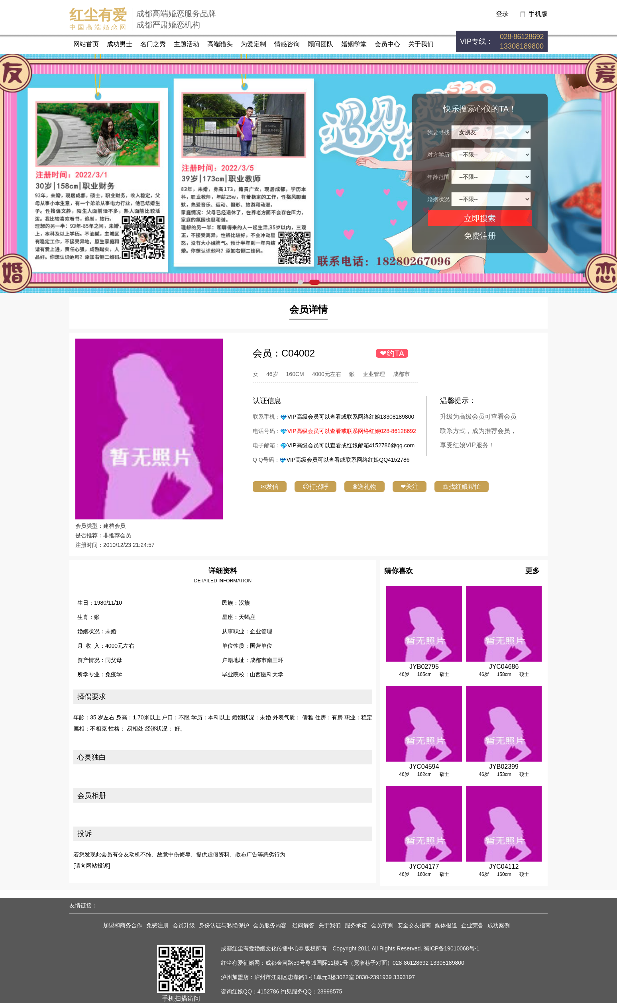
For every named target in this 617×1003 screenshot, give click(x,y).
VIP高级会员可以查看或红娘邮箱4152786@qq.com (351, 445)
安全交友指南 (414, 925)
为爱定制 (253, 44)
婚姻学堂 (354, 44)
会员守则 (382, 925)
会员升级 (184, 925)
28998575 (329, 991)
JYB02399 (504, 766)
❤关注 (410, 486)
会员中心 (387, 44)
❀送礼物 (364, 486)
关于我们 (421, 44)
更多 (532, 571)
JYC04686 (504, 666)
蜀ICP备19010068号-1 (451, 948)
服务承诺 (356, 925)
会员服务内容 (270, 925)
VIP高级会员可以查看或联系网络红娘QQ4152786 (348, 459)
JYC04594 (424, 766)
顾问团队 (320, 44)
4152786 (268, 991)
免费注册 (480, 235)
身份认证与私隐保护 (224, 925)
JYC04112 (504, 866)
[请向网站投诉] (91, 865)
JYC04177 (424, 866)
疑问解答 (303, 925)
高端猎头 (220, 44)
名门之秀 (153, 44)
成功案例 (498, 925)
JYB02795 (424, 666)
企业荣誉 (472, 925)
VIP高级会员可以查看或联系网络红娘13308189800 (350, 416)
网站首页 (86, 44)
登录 (502, 13)
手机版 (538, 13)
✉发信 (270, 486)
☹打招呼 (315, 486)
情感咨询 (287, 44)
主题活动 (186, 44)
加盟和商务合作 (122, 925)
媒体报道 (446, 925)
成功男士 (119, 44)
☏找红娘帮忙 (461, 486)
